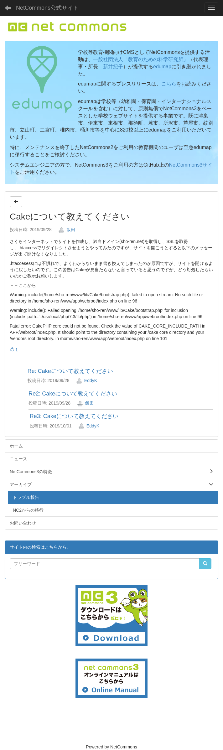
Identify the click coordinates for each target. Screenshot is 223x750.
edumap (162, 66)
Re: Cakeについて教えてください (70, 371)
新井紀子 (113, 66)
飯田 (66, 229)
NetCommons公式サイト (47, 8)
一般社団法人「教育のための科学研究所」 (140, 59)
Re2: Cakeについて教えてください (73, 394)
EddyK (86, 380)
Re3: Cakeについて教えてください (74, 416)
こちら (168, 83)
